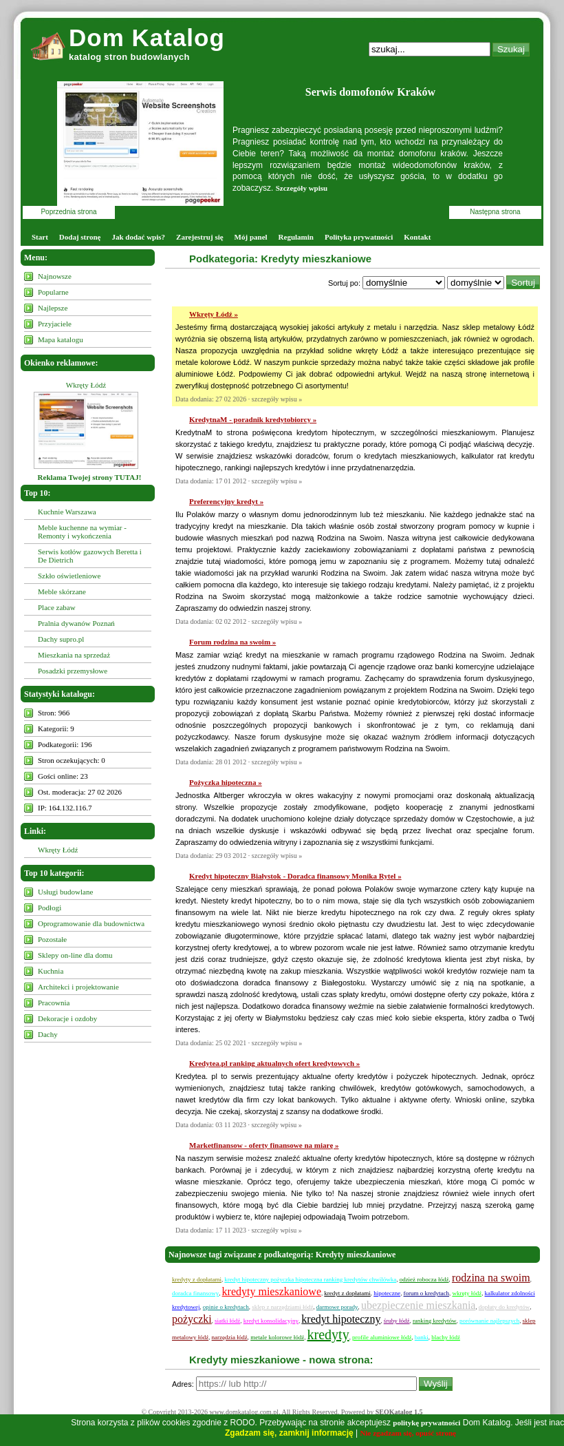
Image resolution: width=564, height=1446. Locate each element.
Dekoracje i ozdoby (67, 1018)
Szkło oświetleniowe (69, 576)
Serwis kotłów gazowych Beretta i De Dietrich (90, 555)
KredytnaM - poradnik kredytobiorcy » (252, 419)
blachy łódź (445, 1337)
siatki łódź (227, 1320)
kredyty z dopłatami (196, 1279)
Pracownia (53, 1002)
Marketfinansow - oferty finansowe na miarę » (264, 1145)
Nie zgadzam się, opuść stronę (408, 1433)
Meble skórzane (62, 591)
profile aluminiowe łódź (381, 1337)
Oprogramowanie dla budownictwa (91, 923)
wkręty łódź (466, 1293)
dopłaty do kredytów (504, 1306)
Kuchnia (50, 971)
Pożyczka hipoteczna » (225, 782)
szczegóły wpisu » (277, 399)
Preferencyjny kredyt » (226, 501)
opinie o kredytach (226, 1306)
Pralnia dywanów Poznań (76, 623)
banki (422, 1337)
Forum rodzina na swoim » (232, 642)
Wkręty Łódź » (213, 314)
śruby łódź (397, 1320)
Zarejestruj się (200, 237)
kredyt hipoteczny (340, 1319)
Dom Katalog (147, 37)
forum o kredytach (426, 1293)
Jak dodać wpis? (138, 237)
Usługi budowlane (65, 892)
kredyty (328, 1334)
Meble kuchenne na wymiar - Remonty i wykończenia (82, 531)
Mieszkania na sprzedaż (74, 655)
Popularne (53, 292)
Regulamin (296, 237)
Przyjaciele (55, 323)
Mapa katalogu (60, 339)
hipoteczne (386, 1293)
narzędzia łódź (230, 1337)
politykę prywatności (426, 1422)
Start (40, 237)
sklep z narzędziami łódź (282, 1306)
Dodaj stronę (80, 237)
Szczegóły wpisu (301, 188)
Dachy (48, 1034)
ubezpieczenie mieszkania (418, 1305)
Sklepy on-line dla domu (75, 955)
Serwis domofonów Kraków (370, 92)
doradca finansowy (195, 1293)
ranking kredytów (435, 1320)
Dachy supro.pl (61, 639)
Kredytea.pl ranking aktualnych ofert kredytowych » (274, 1063)
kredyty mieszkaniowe (271, 1291)
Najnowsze (55, 276)
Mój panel (251, 237)
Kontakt (417, 237)
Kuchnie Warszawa (67, 511)
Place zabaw (57, 607)
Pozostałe (52, 939)
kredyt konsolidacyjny (271, 1320)
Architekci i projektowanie (78, 987)
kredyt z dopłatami (347, 1293)
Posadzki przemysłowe (72, 671)
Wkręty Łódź (86, 385)
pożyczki (192, 1319)
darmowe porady (337, 1306)
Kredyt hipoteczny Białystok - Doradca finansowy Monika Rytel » (295, 876)
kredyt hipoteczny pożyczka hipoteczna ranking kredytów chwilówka (310, 1279)
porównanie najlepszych (489, 1320)
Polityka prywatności (359, 237)
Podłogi (49, 907)
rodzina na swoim (491, 1277)
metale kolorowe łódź (277, 1337)
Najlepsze (52, 308)
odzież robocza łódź (424, 1279)
